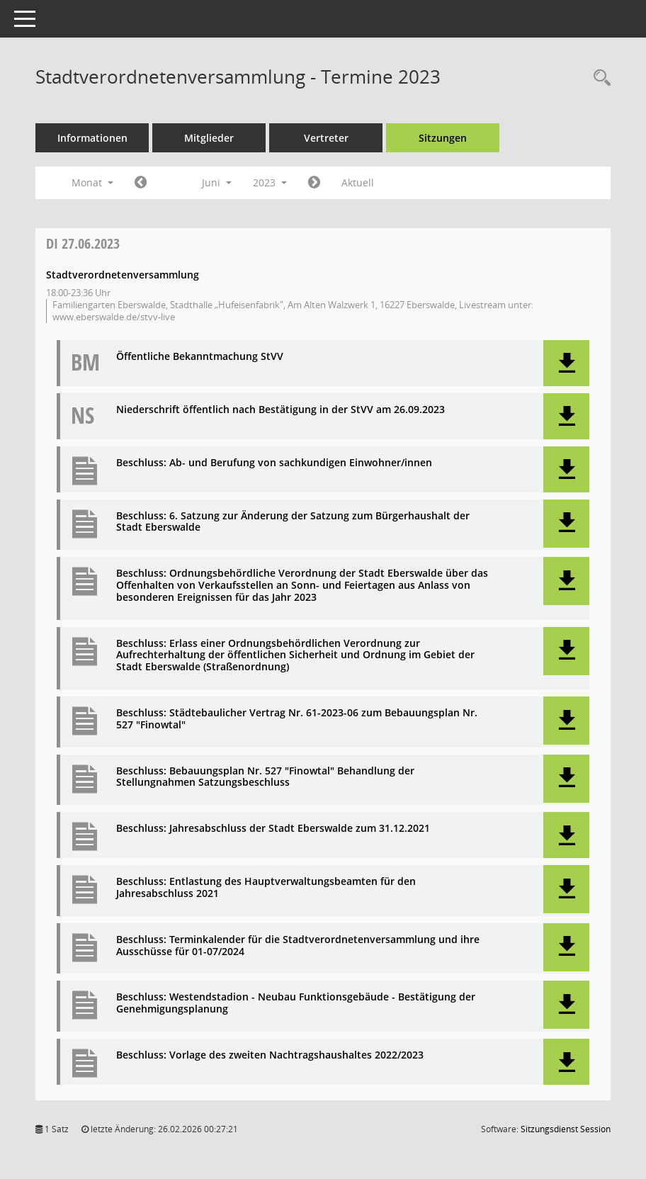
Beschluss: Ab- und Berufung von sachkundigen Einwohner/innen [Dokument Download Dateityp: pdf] (274, 463)
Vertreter (326, 138)
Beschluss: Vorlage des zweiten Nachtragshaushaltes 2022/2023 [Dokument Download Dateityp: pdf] (270, 1055)
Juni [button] (217, 182)
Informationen (92, 138)
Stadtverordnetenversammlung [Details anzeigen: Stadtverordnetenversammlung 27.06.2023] (122, 274)
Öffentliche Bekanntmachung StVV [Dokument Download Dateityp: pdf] (199, 357)
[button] (566, 363)
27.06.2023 (83, 243)
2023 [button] (270, 182)
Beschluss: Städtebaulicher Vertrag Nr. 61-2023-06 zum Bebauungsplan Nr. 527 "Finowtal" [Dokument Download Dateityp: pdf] (296, 719)
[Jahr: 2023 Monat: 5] (140, 183)
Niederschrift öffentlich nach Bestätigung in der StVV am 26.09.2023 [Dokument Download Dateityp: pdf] (280, 410)
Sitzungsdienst (566, 1129)
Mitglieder (209, 138)
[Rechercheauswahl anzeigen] (598, 78)
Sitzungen (443, 138)
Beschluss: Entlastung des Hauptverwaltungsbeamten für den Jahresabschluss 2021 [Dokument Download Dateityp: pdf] (266, 888)
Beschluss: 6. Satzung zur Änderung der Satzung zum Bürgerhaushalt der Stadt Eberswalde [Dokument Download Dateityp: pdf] (293, 522)
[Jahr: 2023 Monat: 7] (314, 183)
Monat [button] (92, 182)
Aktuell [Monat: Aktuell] (357, 182)
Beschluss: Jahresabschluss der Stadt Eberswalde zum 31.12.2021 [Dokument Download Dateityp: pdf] (273, 829)
